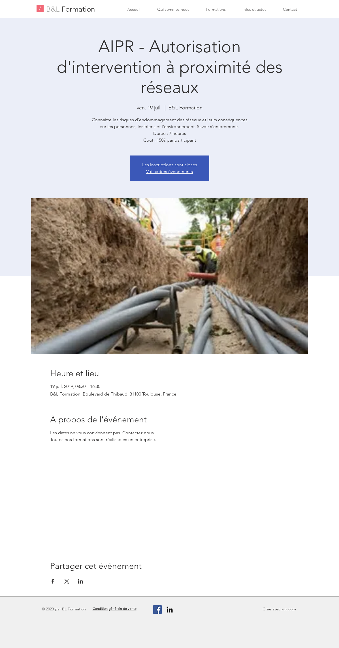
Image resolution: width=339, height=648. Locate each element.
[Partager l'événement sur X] (66, 581)
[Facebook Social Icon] (157, 609)
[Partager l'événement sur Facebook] (53, 581)
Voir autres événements (169, 171)
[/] (40, 8)
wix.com (289, 609)
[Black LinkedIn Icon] (169, 609)
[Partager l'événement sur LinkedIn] (80, 581)
